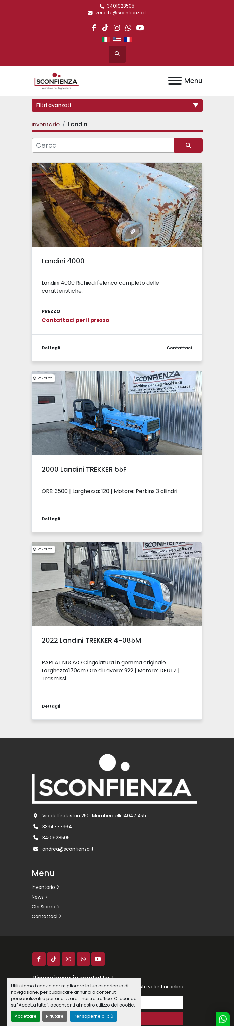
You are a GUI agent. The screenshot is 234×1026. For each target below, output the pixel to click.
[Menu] (175, 81)
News (38, 897)
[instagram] (116, 27)
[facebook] (93, 27)
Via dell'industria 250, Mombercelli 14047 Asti (94, 815)
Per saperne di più (93, 1016)
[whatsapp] (128, 27)
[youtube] (139, 27)
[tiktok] (105, 27)
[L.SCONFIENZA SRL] (114, 778)
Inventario (43, 887)
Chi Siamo (43, 906)
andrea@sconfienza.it (68, 848)
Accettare (26, 1016)
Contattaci (44, 916)
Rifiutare (55, 1016)
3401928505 (120, 6)
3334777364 (57, 826)
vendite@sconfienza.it (120, 13)
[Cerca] (103, 145)
